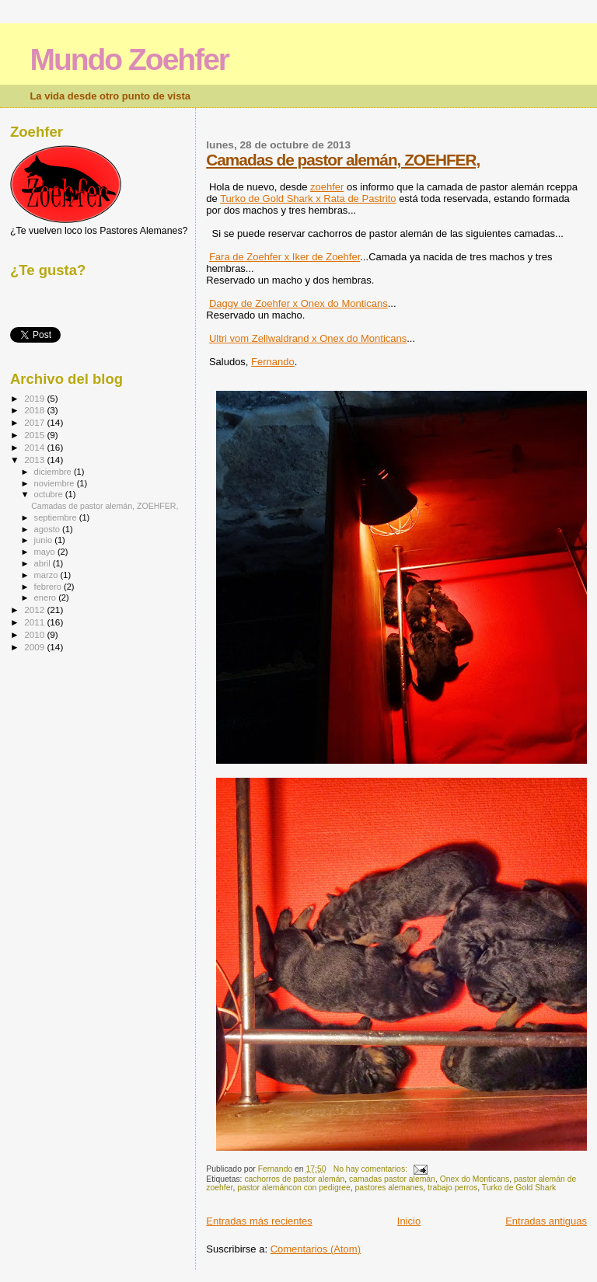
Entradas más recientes (259, 1221)
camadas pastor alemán (392, 1179)
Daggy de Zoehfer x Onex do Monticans (298, 303)
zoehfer (327, 187)
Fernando (273, 362)
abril (43, 563)
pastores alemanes (389, 1187)
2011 (35, 622)
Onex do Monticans (475, 1179)
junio (44, 540)
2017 (35, 422)
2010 (35, 634)
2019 (35, 398)
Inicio (409, 1221)
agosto (48, 529)
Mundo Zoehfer (129, 59)
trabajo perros (452, 1187)
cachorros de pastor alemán (294, 1179)
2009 (35, 647)
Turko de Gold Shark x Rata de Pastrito (308, 198)
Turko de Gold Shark (519, 1187)
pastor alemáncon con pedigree (294, 1187)
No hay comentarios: (371, 1169)
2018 (35, 410)
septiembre (56, 517)
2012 (35, 609)
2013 (35, 460)
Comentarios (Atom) (316, 1249)
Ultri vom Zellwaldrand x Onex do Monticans (308, 338)
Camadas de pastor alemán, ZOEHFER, (343, 160)
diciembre (54, 471)
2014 (35, 447)
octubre (49, 494)
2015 (35, 435)
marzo (47, 575)
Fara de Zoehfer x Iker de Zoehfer (284, 257)
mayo (46, 551)
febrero (49, 586)
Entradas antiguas (546, 1221)
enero (46, 597)
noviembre (55, 483)
